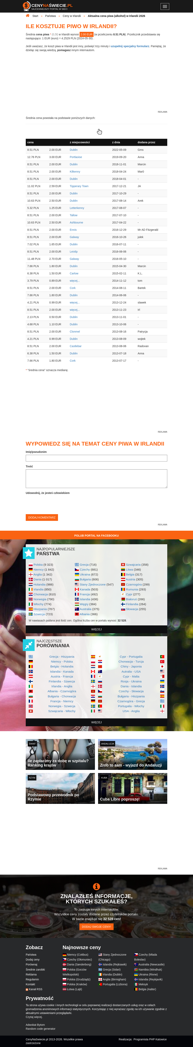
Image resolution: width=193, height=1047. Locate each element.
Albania (85, 614)
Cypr (129, 594)
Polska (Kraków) (77, 984)
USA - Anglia (131, 711)
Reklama (31, 974)
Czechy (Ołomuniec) (79, 959)
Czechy (85, 569)
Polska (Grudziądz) (78, 979)
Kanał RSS (35, 989)
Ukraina (85, 574)
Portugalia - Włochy (131, 706)
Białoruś (131, 599)
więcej (96, 629)
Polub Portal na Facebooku (96, 535)
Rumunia (132, 589)
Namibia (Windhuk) (150, 969)
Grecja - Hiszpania (61, 656)
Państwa (31, 954)
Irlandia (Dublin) (112, 974)
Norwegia (40, 599)
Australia (85, 609)
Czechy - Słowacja (131, 691)
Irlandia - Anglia (61, 686)
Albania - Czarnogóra (62, 691)
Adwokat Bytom (35, 1024)
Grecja (84, 564)
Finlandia (132, 604)
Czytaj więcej (34, 1017)
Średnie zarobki (35, 969)
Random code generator (40, 1028)
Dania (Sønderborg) (79, 964)
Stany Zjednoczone (93, 584)
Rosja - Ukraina (131, 681)
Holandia (40, 584)
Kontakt (30, 984)
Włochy (38, 604)
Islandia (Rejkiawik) (115, 964)
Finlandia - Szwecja (62, 681)
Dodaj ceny (33, 959)
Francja (85, 594)
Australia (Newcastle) (152, 964)
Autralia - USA (131, 671)
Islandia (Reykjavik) (150, 979)
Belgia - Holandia (61, 666)
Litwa (129, 569)
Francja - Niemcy (62, 701)
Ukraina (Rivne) (148, 974)
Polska (38, 564)
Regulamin (32, 979)
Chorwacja (41, 594)
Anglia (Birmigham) (114, 979)
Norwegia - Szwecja (62, 706)
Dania (37, 579)
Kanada (85, 589)
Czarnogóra (134, 584)
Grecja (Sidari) (111, 969)
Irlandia (38, 589)
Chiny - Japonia (131, 666)
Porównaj (31, 964)
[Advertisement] (96, 839)
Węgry (84, 604)
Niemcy (39, 569)
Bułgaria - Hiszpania (131, 696)
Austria (130, 579)
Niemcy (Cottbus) (77, 954)
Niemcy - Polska (62, 661)
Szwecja (39, 614)
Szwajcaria (133, 564)
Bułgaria (85, 579)
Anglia (37, 574)
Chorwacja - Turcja (131, 661)
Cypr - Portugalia (131, 656)
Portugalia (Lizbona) (115, 984)
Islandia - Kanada (62, 671)
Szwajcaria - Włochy (61, 711)
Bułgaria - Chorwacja (62, 696)
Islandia (85, 599)
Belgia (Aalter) (147, 989)
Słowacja (132, 609)
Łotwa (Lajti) (74, 989)
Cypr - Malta (131, 676)
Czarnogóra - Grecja (131, 701)
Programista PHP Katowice (150, 1039)
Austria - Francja (62, 676)
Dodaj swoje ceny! (96, 926)
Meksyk (143, 984)
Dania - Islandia (131, 686)
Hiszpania (40, 609)
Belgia (130, 574)
